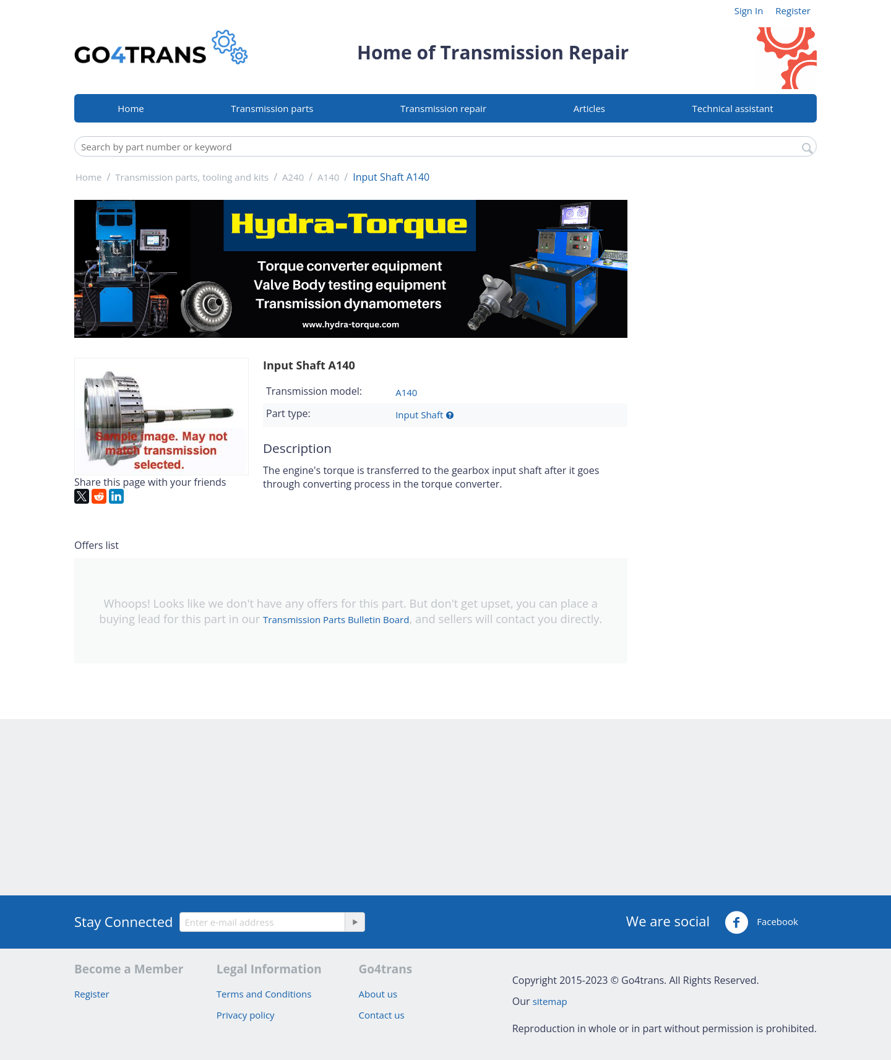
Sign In (749, 10)
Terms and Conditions (264, 994)
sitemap (550, 1001)
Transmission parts (272, 108)
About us (378, 994)
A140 (406, 392)
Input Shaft (419, 414)
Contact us (382, 1015)
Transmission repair (443, 108)
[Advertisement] (730, 385)
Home (131, 108)
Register (793, 10)
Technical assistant (732, 108)
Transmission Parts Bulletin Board (336, 619)
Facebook (761, 922)
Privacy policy (246, 1015)
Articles (589, 108)
